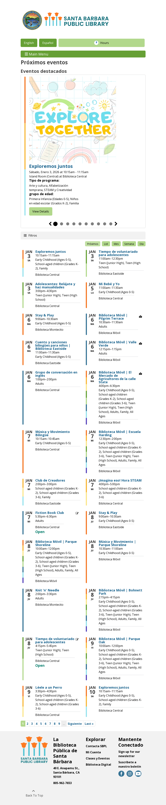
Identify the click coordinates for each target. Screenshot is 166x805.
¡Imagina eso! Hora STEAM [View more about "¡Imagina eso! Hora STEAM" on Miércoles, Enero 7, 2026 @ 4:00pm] (120, 480)
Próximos (92, 244)
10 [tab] (111, 224)
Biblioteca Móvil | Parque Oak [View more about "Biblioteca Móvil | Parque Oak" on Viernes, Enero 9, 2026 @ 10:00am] (119, 640)
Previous (50, 224)
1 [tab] (55, 224)
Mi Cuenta (93, 752)
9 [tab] (104, 224)
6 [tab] (86, 224)
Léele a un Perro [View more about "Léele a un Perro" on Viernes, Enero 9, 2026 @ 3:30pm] (48, 687)
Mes (116, 244)
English (29, 43)
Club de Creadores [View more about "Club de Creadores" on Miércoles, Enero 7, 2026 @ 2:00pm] (50, 480)
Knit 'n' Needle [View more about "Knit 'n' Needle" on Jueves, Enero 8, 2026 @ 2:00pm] (47, 590)
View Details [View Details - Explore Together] (40, 211)
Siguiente (116, 224)
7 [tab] (92, 224)
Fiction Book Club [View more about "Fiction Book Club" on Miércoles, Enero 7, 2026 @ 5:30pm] (49, 512)
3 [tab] (68, 224)
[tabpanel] (83, 146)
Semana (129, 244)
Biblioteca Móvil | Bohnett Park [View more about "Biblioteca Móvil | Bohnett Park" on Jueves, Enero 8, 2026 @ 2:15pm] (120, 592)
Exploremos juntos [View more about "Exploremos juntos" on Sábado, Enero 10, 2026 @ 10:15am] (114, 687)
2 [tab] (61, 224)
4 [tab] (74, 224)
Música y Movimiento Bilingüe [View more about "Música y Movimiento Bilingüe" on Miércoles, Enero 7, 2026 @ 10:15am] (52, 433)
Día (142, 244)
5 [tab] (80, 224)
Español (47, 43)
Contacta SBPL (96, 746)
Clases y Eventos (98, 758)
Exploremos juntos (51, 166)
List (106, 244)
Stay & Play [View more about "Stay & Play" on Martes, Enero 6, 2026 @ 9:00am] (44, 315)
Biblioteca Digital (98, 765)
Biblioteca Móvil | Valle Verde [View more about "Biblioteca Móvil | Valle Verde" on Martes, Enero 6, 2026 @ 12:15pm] (117, 343)
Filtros (32, 235)
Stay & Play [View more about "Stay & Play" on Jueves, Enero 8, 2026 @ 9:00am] (108, 512)
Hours (106, 43)
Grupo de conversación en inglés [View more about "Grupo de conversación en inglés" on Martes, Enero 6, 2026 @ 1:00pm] (56, 374)
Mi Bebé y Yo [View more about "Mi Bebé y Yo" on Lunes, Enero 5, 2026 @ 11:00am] (109, 283)
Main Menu (36, 53)
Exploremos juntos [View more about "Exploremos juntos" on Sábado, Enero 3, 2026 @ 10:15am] (50, 251)
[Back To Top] (34, 793)
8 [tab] (98, 224)
